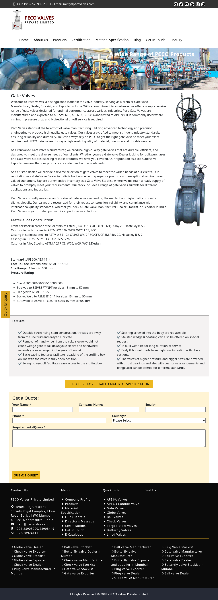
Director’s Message (79, 521)
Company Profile (77, 499)
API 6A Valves (117, 499)
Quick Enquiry (5, 304)
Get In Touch (155, 40)
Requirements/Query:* (28, 427)
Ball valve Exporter (178, 556)
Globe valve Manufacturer (134, 578)
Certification (81, 40)
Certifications (75, 526)
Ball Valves (115, 517)
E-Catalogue (74, 534)
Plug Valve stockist (178, 547)
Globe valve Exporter (30, 560)
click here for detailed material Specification (109, 384)
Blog (137, 40)
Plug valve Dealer (127, 573)
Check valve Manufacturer (84, 560)
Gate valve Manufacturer (183, 551)
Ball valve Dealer (177, 573)
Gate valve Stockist (78, 569)
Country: (119, 416)
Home (24, 40)
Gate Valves (116, 508)
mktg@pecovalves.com (33, 524)
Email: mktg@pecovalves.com (72, 4)
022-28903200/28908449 (35, 529)
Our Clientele (75, 517)
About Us (41, 40)
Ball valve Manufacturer (132, 547)
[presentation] (40, 460)
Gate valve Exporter (79, 573)
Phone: (18, 416)
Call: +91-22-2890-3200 (30, 4)
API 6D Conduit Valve (123, 504)
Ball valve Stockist (78, 547)
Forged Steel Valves (122, 526)
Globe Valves (116, 513)
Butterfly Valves (119, 530)
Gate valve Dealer (178, 560)
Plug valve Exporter (129, 569)
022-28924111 (27, 533)
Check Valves (117, 521)
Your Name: (21, 405)
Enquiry (176, 40)
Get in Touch (74, 530)
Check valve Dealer (28, 565)
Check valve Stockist (79, 565)
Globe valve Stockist (29, 556)
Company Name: (91, 405)
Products (60, 40)
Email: (150, 405)
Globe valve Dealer (28, 547)
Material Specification (112, 40)
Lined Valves (116, 534)
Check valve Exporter (30, 551)
